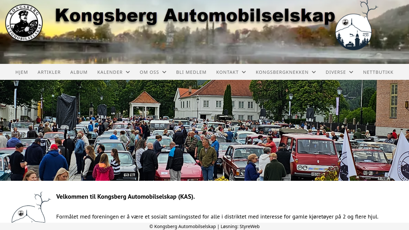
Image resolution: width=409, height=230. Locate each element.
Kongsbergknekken (286, 72)
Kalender (113, 72)
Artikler (49, 72)
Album (79, 72)
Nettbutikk (378, 72)
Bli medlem (191, 72)
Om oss (153, 72)
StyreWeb (250, 226)
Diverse (339, 72)
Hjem (21, 72)
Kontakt (231, 72)
